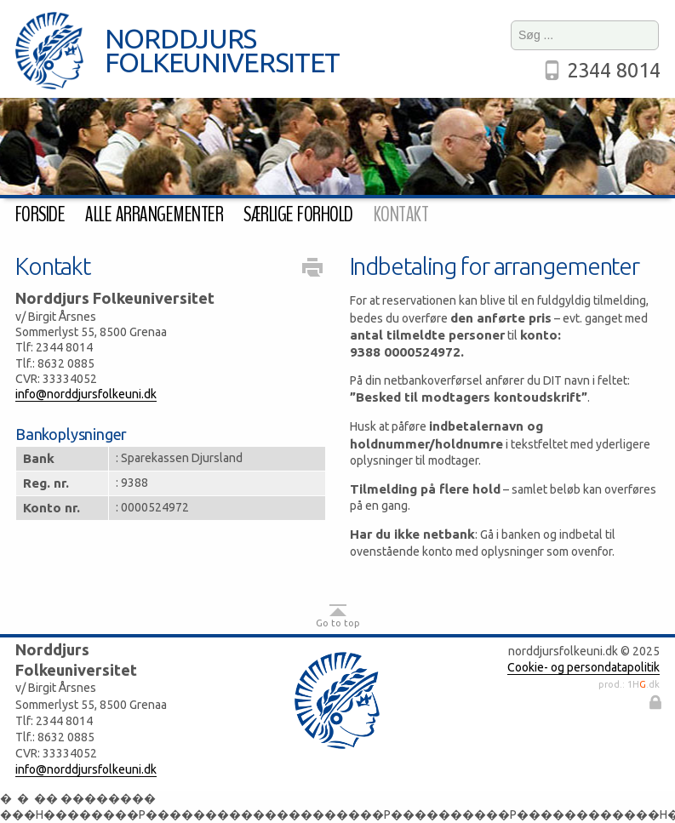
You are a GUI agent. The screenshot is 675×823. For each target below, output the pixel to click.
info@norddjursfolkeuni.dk (86, 394)
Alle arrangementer (154, 214)
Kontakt (401, 214)
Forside (40, 214)
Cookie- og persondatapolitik (583, 667)
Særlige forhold (297, 214)
